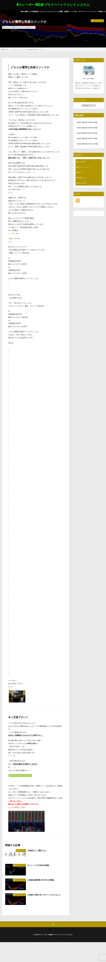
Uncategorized (83, 183)
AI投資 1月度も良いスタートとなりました (44, 895)
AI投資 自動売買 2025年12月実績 (87, 144)
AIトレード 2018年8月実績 (38, 865)
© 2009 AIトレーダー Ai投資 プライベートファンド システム (53, 934)
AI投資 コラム (29, 27)
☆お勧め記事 (82, 162)
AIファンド (82, 172)
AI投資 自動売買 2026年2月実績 (86, 133)
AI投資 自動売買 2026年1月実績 (86, 138)
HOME (6, 49)
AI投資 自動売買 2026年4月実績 (86, 122)
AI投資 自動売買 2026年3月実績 (86, 128)
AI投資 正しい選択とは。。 (38, 850)
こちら (12, 233)
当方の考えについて (88, 105)
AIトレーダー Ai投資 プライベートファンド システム (53, 4)
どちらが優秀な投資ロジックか (34, 49)
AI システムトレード (19, 27)
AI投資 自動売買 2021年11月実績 (41, 880)
